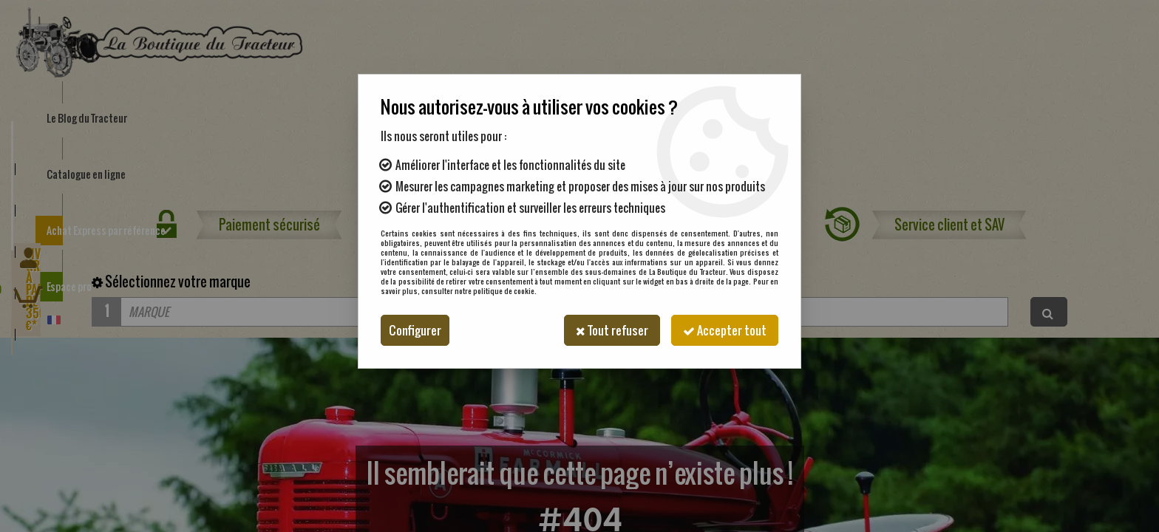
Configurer (415, 330)
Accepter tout (725, 330)
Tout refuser (612, 330)
